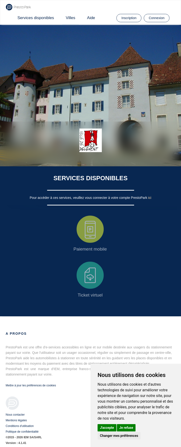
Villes (70, 18)
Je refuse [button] (126, 428)
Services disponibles (35, 18)
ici (149, 198)
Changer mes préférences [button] (119, 436)
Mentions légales (16, 420)
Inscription (128, 18)
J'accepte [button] (107, 428)
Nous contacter (15, 414)
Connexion (157, 18)
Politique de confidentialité (22, 431)
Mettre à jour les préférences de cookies (31, 385)
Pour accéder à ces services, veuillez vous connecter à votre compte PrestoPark (89, 198)
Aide (91, 18)
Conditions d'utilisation (20, 426)
